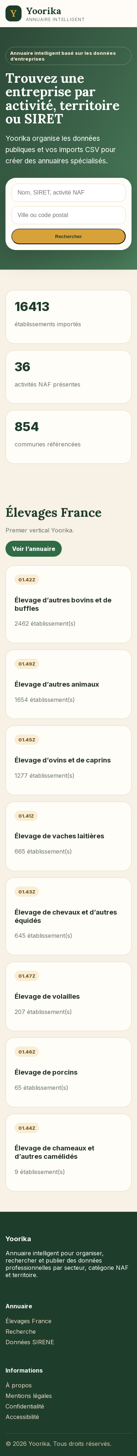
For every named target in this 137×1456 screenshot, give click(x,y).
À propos (18, 1385)
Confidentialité (24, 1406)
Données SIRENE (29, 1342)
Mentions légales (28, 1395)
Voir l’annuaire (33, 548)
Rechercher (68, 236)
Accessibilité (22, 1416)
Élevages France (28, 1321)
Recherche (20, 1331)
